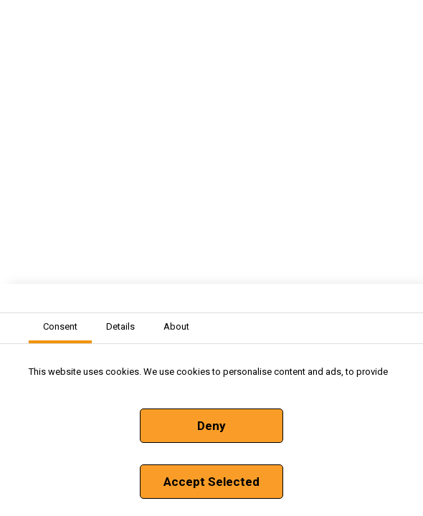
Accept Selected (211, 481)
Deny (211, 426)
